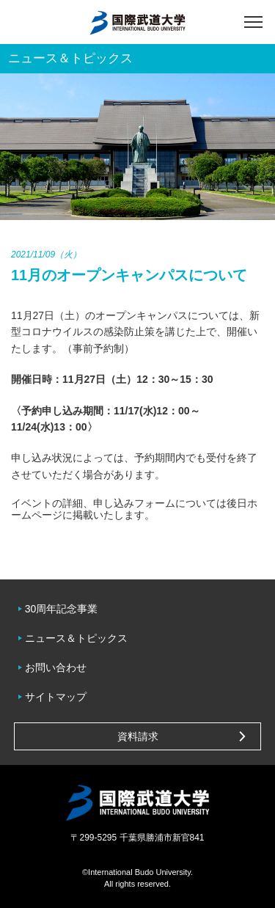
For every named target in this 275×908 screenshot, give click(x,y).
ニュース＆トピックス (76, 638)
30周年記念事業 (61, 609)
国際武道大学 (137, 22)
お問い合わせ (56, 667)
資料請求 (137, 736)
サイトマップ (56, 697)
